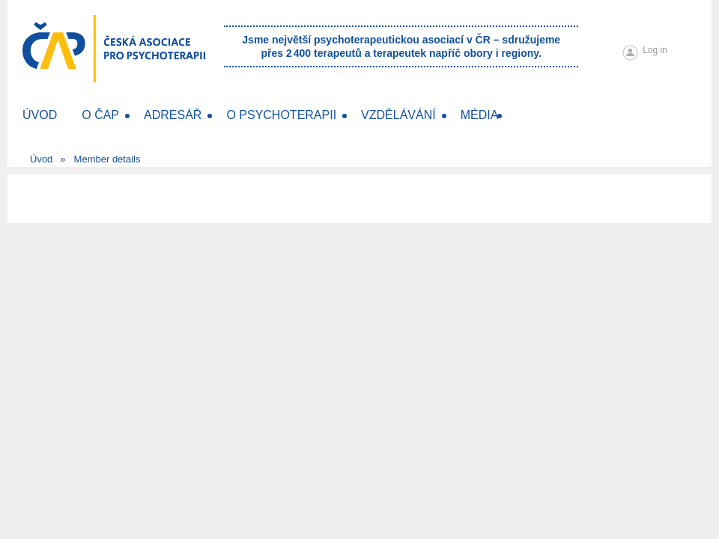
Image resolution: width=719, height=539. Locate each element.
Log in (655, 50)
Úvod (41, 159)
